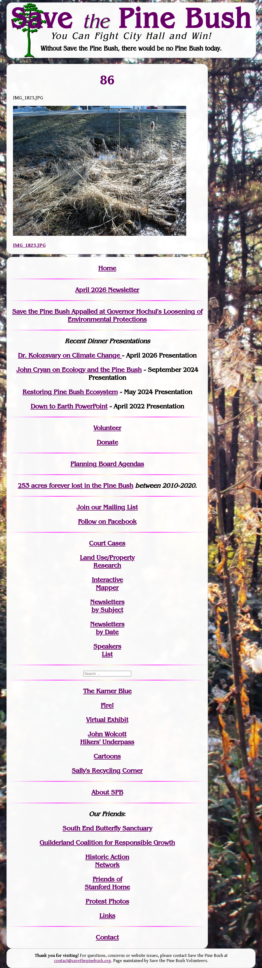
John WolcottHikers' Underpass (107, 738)
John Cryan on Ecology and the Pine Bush (79, 370)
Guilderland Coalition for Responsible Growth (107, 842)
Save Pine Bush (131, 18)
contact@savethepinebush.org (82, 960)
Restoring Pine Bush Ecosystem (70, 392)
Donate (107, 442)
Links (107, 916)
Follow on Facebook (107, 521)
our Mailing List (113, 507)
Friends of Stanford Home (107, 883)
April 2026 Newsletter (107, 290)
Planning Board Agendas (107, 464)
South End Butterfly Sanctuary (107, 828)
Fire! (107, 705)
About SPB (107, 792)
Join (83, 507)
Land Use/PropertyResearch (107, 561)
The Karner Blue (107, 691)
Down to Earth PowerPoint (69, 406)
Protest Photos (107, 901)
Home (107, 268)
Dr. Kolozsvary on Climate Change (70, 355)
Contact (107, 937)
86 (107, 79)
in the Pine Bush (95, 485)
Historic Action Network (107, 861)
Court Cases (107, 543)
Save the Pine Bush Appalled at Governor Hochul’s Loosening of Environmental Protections (107, 315)
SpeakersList (107, 650)
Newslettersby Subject (107, 606)
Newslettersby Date (107, 628)
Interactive (107, 580)
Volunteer (107, 428)
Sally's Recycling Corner (107, 770)
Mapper (107, 587)
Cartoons (107, 756)
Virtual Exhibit (107, 720)
